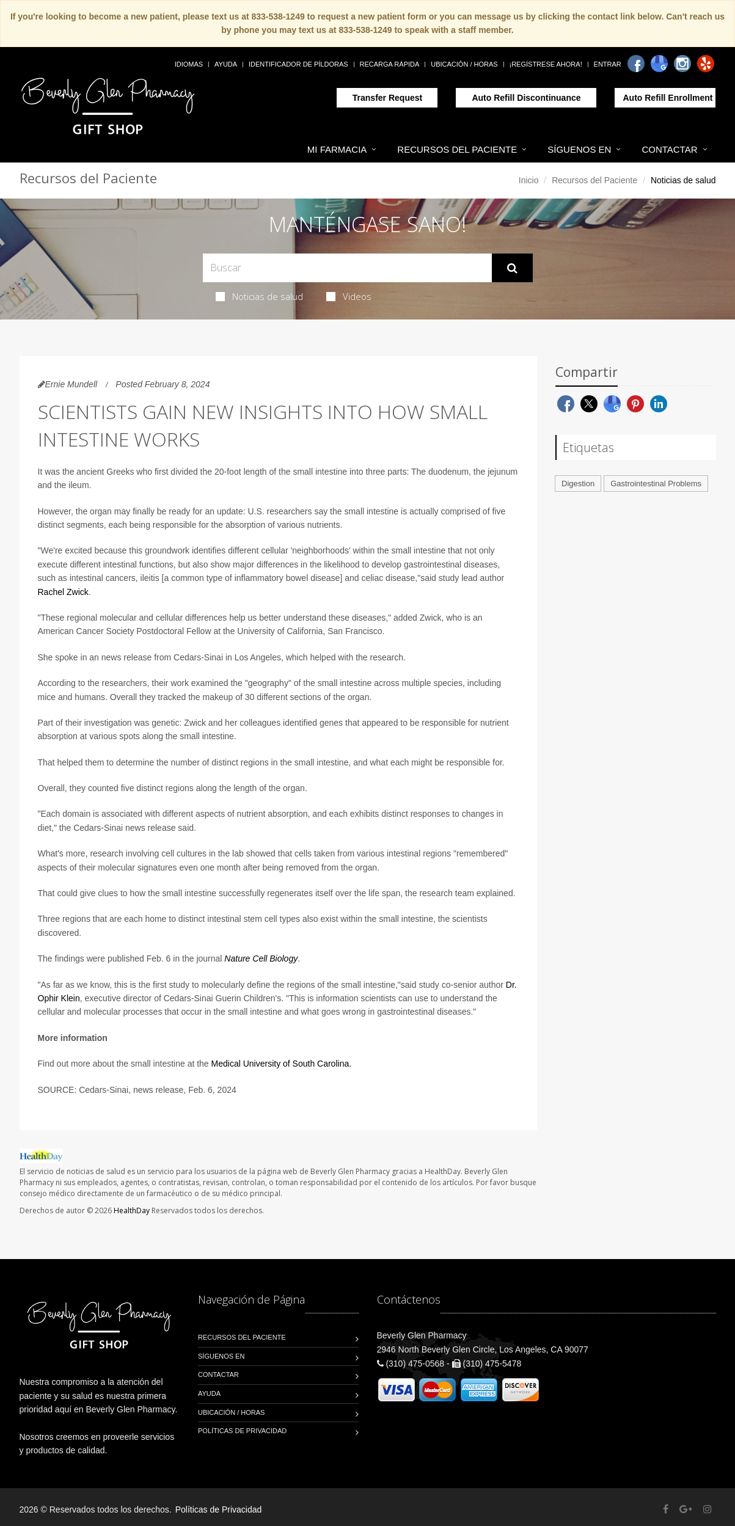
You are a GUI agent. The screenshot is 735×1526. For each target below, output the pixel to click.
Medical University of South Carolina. (281, 1063)
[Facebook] (636, 63)
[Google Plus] (685, 1509)
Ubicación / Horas (464, 64)
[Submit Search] (512, 268)
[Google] (659, 63)
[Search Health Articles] (347, 268)
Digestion (577, 483)
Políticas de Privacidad (242, 1430)
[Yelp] (705, 63)
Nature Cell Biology (261, 958)
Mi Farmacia (337, 149)
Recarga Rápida (390, 64)
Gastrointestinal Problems (655, 483)
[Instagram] (682, 63)
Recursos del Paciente (457, 149)
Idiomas (189, 64)
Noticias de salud (259, 296)
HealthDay (132, 1210)
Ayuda (225, 64)
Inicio (529, 180)
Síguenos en (579, 149)
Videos (348, 296)
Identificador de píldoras (298, 64)
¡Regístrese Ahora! (546, 64)
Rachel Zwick (63, 592)
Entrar (607, 64)
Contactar (669, 149)
